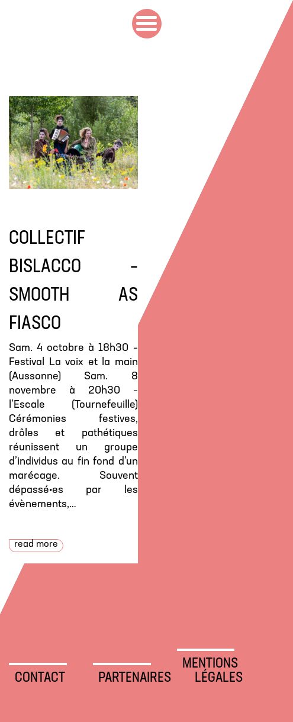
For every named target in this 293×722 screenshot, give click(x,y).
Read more (36, 544)
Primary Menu (147, 23)
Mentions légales (208, 671)
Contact (40, 678)
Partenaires (124, 678)
